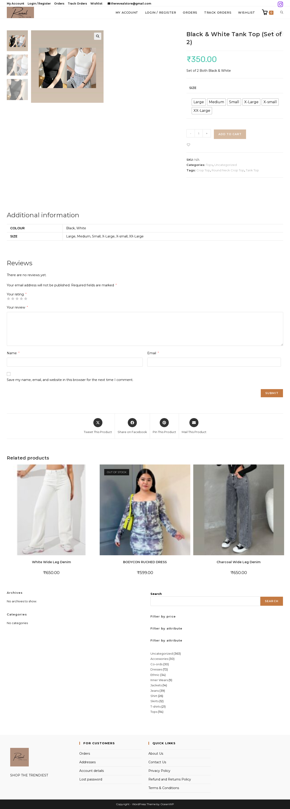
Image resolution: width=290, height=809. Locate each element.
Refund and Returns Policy (169, 779)
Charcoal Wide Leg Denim (239, 562)
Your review (17, 307)
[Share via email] (194, 426)
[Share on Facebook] (132, 426)
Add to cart (230, 134)
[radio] (198, 102)
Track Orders (77, 3)
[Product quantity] (199, 133)
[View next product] (280, 33)
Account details (91, 771)
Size (192, 88)
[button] (97, 36)
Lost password (90, 779)
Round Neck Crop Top (228, 170)
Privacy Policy (159, 771)
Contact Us (157, 762)
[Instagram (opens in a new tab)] (279, 4)
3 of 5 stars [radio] (17, 298)
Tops (209, 165)
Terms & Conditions (163, 788)
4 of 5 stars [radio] (21, 298)
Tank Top (252, 170)
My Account (15, 3)
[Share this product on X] (98, 426)
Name (13, 353)
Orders (59, 3)
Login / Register (39, 3)
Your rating (17, 294)
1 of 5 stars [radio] (8, 298)
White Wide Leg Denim (51, 562)
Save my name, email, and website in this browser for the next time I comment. (70, 380)
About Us (155, 754)
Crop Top (203, 170)
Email (153, 353)
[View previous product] (272, 33)
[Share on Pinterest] (164, 426)
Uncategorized (225, 165)
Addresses (87, 762)
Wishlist (96, 3)
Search (156, 594)
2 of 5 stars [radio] (12, 298)
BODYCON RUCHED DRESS (145, 562)
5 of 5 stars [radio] (25, 298)
